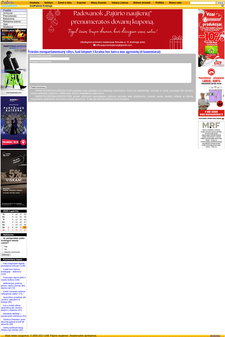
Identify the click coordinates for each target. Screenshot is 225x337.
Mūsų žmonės (98, 2)
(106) (17, 280)
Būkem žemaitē (141, 2)
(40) (20, 330)
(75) (13, 288)
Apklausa (8, 234)
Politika (160, 2)
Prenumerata (10, 16)
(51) (24, 316)
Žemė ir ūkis (65, 2)
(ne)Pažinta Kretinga (41, 6)
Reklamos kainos (12, 21)
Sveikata (34, 2)
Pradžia (7, 10)
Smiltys (48, 2)
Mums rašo (175, 2)
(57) (20, 310)
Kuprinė (81, 2)
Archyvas (8, 13)
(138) (22, 266)
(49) (11, 324)
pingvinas (215, 335)
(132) (3, 274)
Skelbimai (8, 27)
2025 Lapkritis (11, 211)
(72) (20, 294)
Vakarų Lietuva (120, 2)
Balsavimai (8, 19)
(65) (9, 302)
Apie (5, 24)
